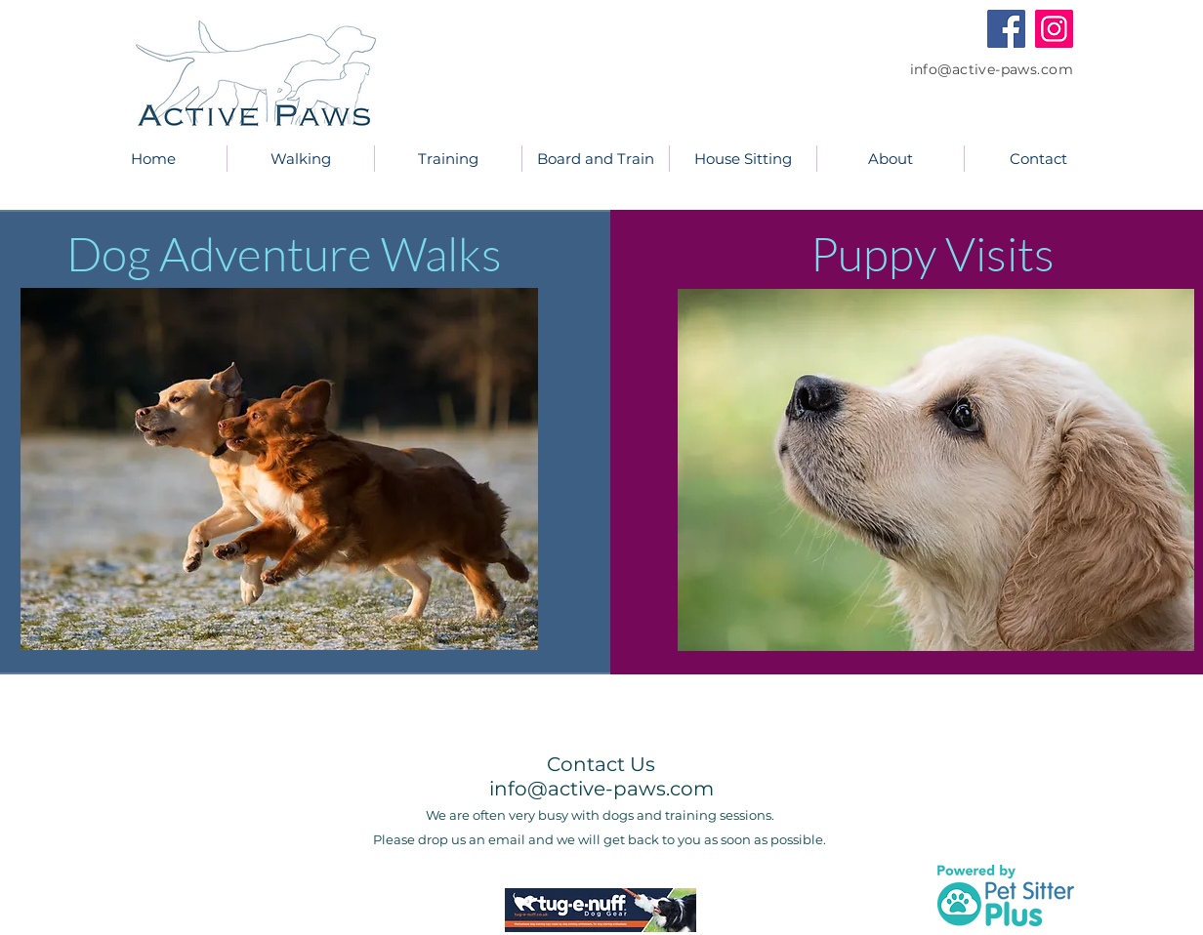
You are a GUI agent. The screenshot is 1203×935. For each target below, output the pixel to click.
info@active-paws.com (991, 69)
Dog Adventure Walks (288, 253)
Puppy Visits (932, 253)
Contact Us (601, 764)
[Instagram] (1054, 29)
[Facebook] (1006, 29)
